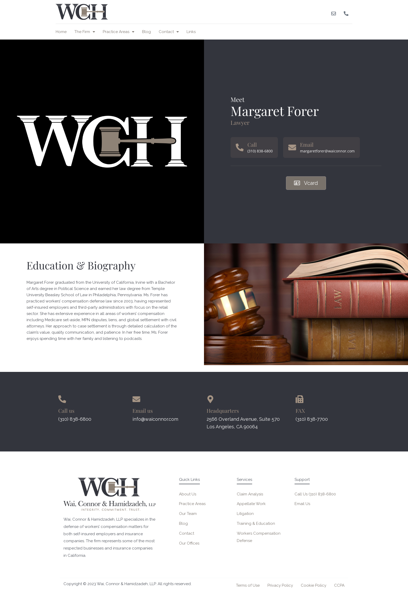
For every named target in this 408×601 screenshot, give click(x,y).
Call (252, 144)
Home (61, 31)
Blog (146, 31)
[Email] (292, 147)
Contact (169, 31)
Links (191, 31)
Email (307, 144)
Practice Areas (118, 31)
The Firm (84, 31)
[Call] (240, 147)
